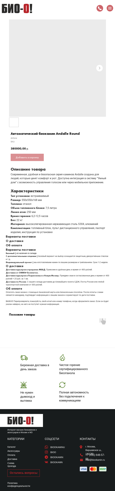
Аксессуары (13, 451)
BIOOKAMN (56, 462)
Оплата (11, 455)
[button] (23, 473)
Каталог (11, 447)
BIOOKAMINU (57, 447)
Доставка (12, 459)
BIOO (53, 452)
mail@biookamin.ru (95, 460)
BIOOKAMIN (56, 457)
